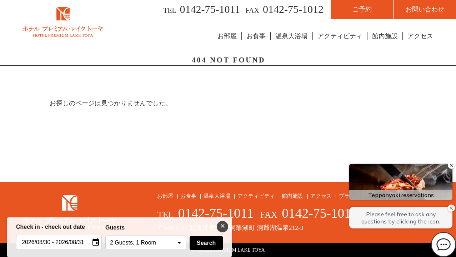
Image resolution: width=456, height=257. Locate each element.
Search (206, 243)
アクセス (420, 36)
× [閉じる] (222, 226)
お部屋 (227, 36)
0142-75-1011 (210, 9)
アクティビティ (339, 36)
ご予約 (362, 9)
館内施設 (385, 36)
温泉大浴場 (291, 36)
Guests (115, 228)
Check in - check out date (50, 227)
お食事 (256, 36)
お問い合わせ (425, 9)
